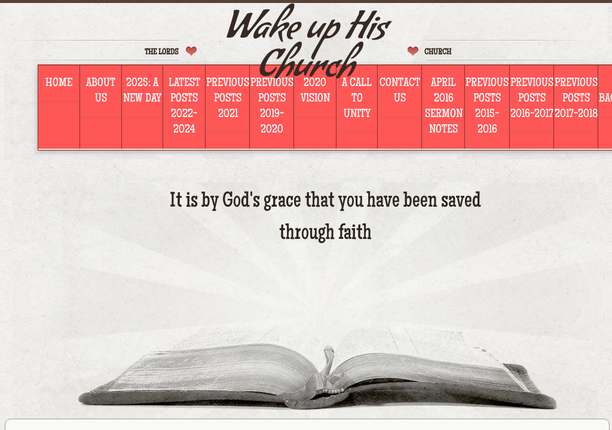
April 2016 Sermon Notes (444, 107)
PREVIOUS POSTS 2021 (227, 99)
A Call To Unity (357, 99)
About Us (100, 91)
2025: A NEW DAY (142, 91)
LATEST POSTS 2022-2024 (184, 107)
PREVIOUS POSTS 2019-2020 (271, 107)
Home (58, 84)
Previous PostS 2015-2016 (487, 107)
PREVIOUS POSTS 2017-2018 (576, 99)
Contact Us (400, 91)
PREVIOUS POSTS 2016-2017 (531, 99)
